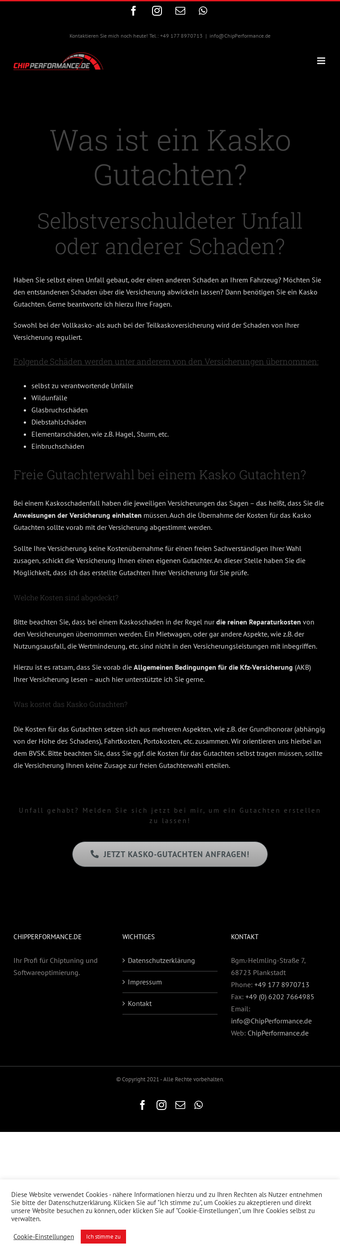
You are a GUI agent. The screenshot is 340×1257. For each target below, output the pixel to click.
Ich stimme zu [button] (103, 1236)
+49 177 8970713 (281, 984)
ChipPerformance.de (278, 1032)
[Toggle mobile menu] (322, 60)
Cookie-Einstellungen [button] (43, 1237)
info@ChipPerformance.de (239, 35)
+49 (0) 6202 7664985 (279, 996)
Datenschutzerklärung (161, 960)
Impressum (145, 981)
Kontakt (140, 1003)
